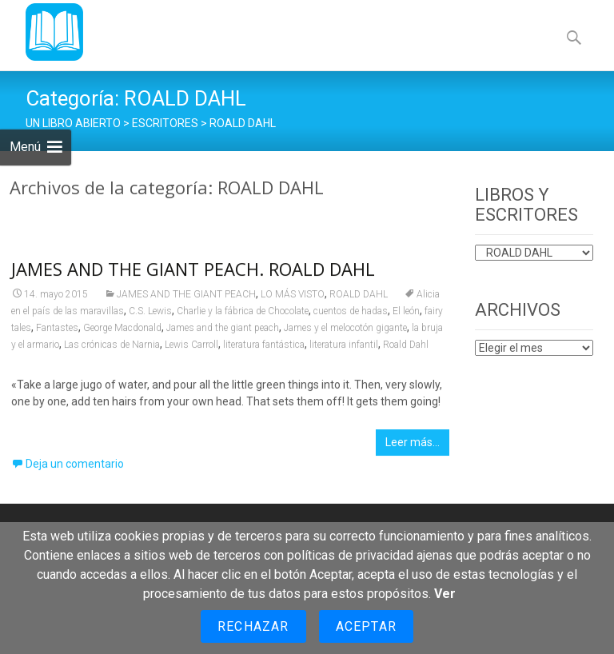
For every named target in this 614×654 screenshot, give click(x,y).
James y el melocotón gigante (345, 332)
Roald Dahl (406, 349)
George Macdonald (122, 332)
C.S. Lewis (150, 315)
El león (406, 315)
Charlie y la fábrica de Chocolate (243, 315)
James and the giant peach (222, 332)
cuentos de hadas (350, 315)
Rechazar (253, 626)
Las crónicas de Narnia (112, 349)
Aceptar (366, 626)
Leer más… (412, 447)
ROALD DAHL (358, 299)
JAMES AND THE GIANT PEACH (186, 299)
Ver (445, 593)
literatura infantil (343, 349)
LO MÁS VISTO (293, 299)
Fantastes (57, 332)
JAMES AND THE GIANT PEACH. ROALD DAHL (193, 273)
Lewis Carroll (191, 349)
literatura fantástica (264, 349)
